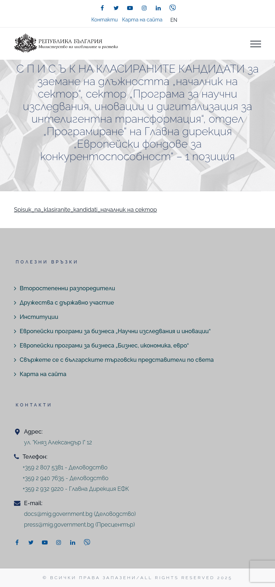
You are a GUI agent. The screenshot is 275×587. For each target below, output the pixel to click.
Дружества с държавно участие (67, 302)
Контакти (104, 20)
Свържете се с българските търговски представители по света (117, 359)
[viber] (172, 8)
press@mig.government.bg (59, 524)
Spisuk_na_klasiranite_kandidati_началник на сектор (85, 209)
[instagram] (144, 8)
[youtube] (130, 8)
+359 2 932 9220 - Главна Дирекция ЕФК (76, 488)
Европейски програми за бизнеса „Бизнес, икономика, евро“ (104, 345)
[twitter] (116, 8)
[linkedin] (158, 8)
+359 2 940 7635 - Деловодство (65, 478)
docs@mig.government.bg (58, 513)
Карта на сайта (142, 20)
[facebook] (102, 8)
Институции (39, 317)
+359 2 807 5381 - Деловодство (65, 467)
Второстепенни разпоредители (67, 288)
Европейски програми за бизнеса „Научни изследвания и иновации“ (115, 331)
